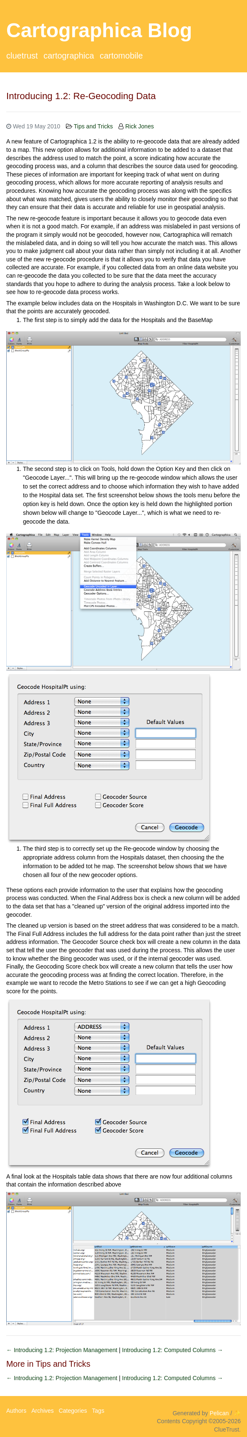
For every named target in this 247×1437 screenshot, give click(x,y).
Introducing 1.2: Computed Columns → (172, 1350)
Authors (16, 1410)
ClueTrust (22, 55)
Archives (42, 1410)
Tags (98, 1410)
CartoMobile (121, 55)
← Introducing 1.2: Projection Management (62, 1350)
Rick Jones (139, 126)
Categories (73, 1410)
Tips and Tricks (93, 126)
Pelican (219, 1413)
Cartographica (68, 55)
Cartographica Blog (99, 30)
